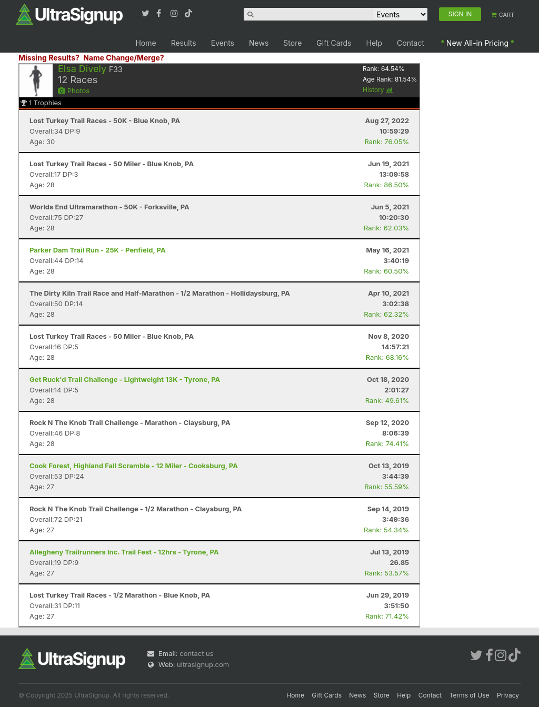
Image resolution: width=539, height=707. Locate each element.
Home (145, 42)
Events (222, 42)
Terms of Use (470, 695)
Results (183, 42)
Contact (410, 42)
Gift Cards (333, 42)
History (378, 90)
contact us (196, 653)
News (258, 42)
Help (374, 42)
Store (292, 42)
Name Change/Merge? (123, 57)
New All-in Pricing (477, 42)
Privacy (508, 695)
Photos (73, 90)
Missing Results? (48, 57)
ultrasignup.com (203, 664)
